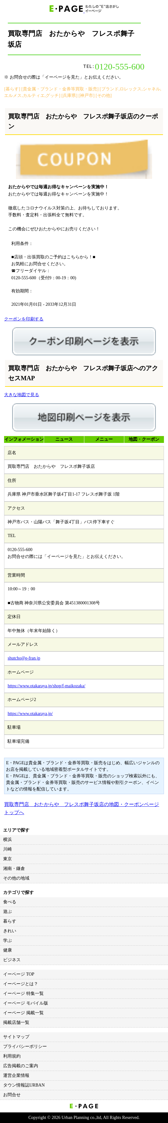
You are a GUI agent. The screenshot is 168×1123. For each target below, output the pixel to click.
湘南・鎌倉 (14, 868)
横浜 (7, 839)
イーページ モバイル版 (25, 1003)
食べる (9, 902)
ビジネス (12, 959)
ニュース (64, 439)
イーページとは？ (20, 983)
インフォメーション (24, 439)
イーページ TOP (18, 974)
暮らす (9, 921)
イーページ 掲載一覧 (23, 1012)
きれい (9, 931)
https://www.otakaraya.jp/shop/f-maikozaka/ (46, 686)
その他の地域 (16, 878)
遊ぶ (7, 911)
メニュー (104, 439)
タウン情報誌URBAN (24, 1085)
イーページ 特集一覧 (23, 993)
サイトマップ (16, 1036)
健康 (7, 950)
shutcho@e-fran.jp (23, 658)
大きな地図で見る (21, 394)
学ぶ (7, 940)
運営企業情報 (16, 1075)
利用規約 (12, 1056)
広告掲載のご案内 (20, 1065)
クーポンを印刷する (23, 319)
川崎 (7, 849)
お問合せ (12, 1094)
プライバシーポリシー (25, 1046)
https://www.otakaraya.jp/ (30, 713)
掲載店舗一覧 (16, 1022)
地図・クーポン (144, 439)
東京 (7, 859)
